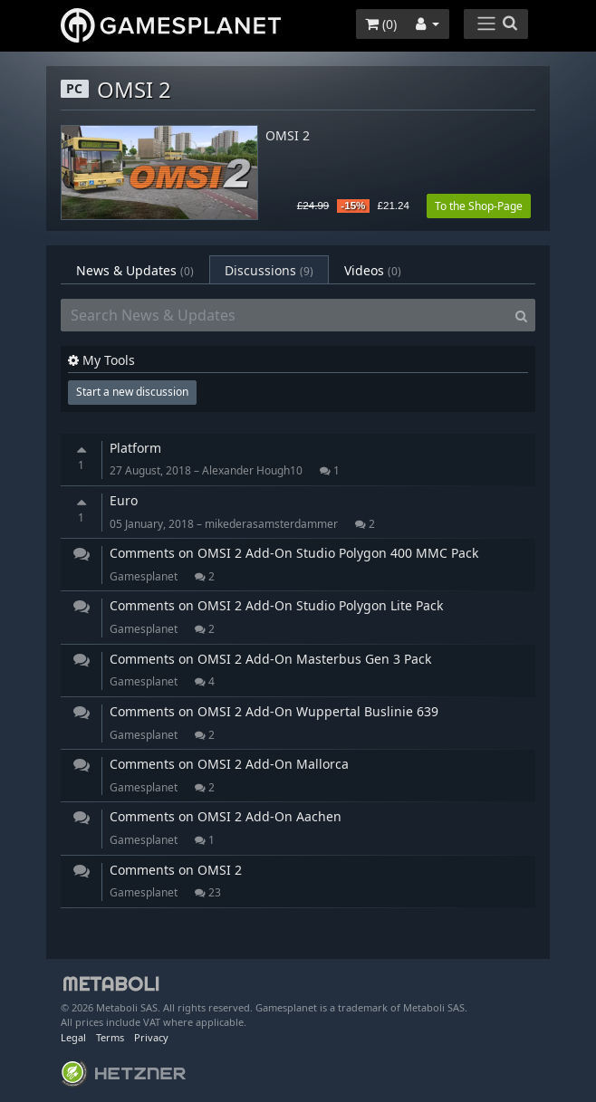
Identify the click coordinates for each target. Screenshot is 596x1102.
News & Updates (135, 270)
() (381, 24)
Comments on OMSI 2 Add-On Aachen (225, 816)
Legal (73, 1037)
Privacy (151, 1037)
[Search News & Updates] (284, 315)
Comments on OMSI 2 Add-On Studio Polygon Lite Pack (276, 605)
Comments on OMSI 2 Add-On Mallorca (229, 763)
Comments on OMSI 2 (176, 869)
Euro (124, 500)
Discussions (269, 270)
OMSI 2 (287, 136)
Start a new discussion (132, 391)
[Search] (521, 315)
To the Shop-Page (479, 206)
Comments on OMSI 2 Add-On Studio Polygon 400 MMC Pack (294, 552)
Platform (135, 447)
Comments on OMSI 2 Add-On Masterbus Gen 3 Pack (270, 658)
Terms (110, 1037)
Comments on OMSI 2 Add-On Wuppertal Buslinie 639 (274, 711)
